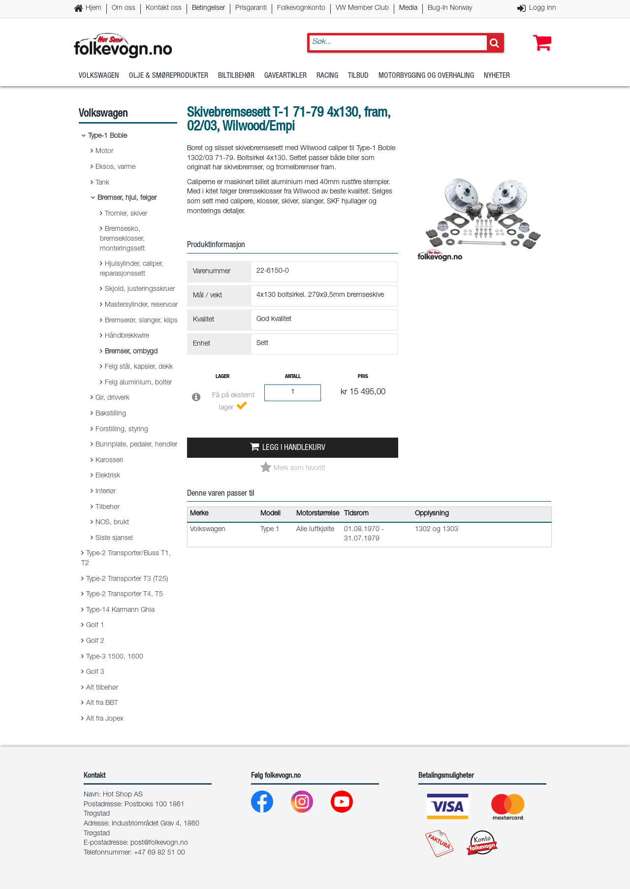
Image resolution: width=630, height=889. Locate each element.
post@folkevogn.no (159, 843)
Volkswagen (99, 76)
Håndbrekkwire (127, 336)
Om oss (123, 8)
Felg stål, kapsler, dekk (139, 367)
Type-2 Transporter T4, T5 (124, 594)
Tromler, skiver (126, 214)
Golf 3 (95, 672)
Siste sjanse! (114, 538)
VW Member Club (362, 8)
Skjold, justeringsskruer (140, 289)
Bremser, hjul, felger (127, 198)
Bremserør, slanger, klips (141, 321)
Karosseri (109, 460)
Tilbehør (107, 507)
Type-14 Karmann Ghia (120, 610)
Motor (104, 151)
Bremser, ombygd (131, 352)
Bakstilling (110, 414)
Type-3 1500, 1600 (114, 657)
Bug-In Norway (450, 8)
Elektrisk (107, 476)
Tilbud (358, 76)
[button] (540, 33)
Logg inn (542, 8)
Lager (222, 377)
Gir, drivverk (112, 398)
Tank (102, 183)
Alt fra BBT (102, 703)
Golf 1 (95, 625)
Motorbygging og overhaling (426, 76)
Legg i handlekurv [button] (293, 448)
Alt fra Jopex (105, 719)
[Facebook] (270, 804)
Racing (327, 76)
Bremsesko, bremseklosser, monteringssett (122, 239)
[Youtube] (350, 804)
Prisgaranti (251, 8)
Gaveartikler (285, 76)
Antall (293, 377)
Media (408, 8)
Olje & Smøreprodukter (168, 76)
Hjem (93, 8)
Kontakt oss (164, 8)
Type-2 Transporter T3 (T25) (127, 579)
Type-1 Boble (107, 136)
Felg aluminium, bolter (138, 383)
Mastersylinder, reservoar (141, 305)
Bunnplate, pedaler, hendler (136, 445)
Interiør (105, 491)
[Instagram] (310, 804)
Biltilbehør (236, 76)
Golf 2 (95, 641)
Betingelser (208, 8)
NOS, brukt (112, 522)
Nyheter (497, 76)
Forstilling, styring (121, 429)
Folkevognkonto (301, 8)
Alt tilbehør (102, 688)
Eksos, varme (115, 167)
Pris (363, 377)
